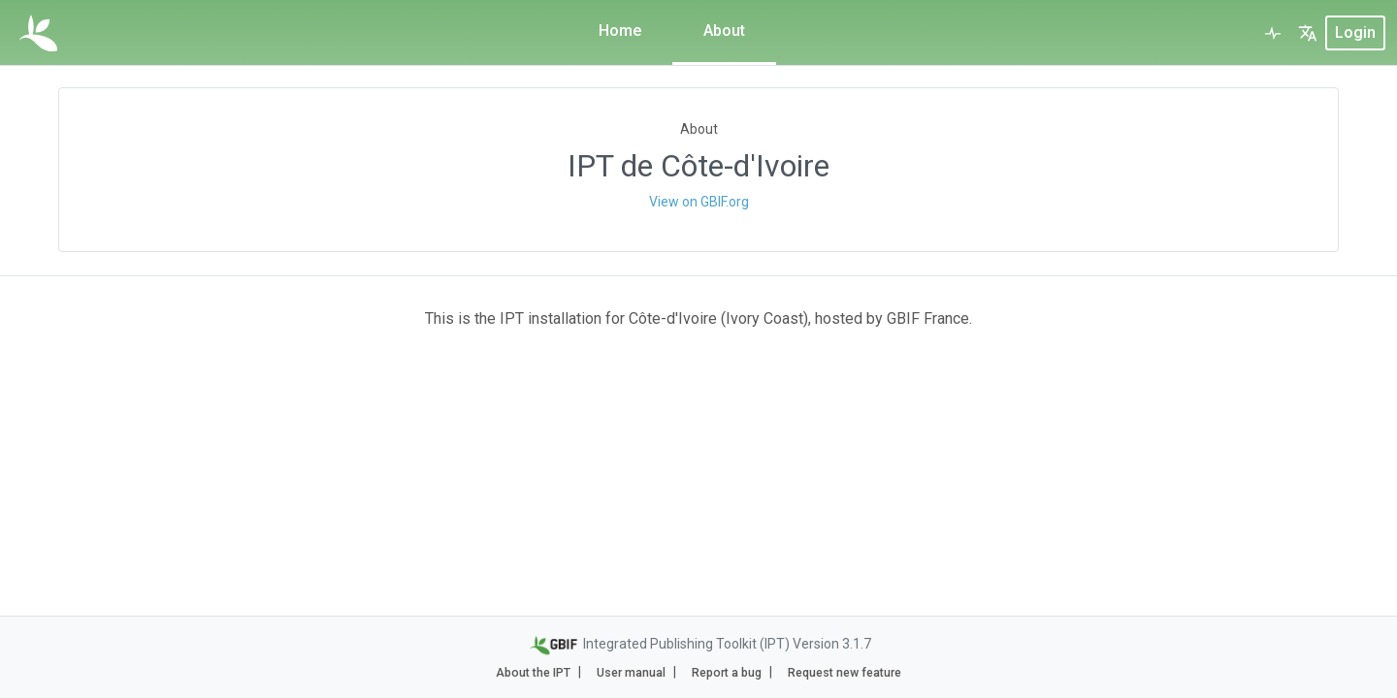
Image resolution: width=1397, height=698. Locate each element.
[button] (1307, 33)
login (1355, 32)
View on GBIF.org (699, 201)
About (724, 30)
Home (620, 30)
